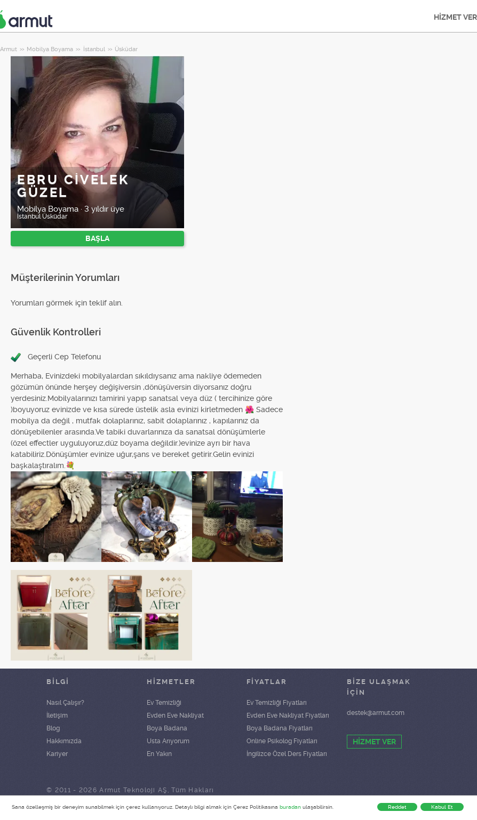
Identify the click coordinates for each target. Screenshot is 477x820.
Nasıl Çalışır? (65, 702)
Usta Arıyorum (168, 741)
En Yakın (159, 754)
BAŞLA (97, 238)
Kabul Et (442, 807)
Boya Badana (167, 728)
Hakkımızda (64, 741)
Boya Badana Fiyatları (280, 728)
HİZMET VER (374, 741)
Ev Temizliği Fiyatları (277, 702)
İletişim (57, 715)
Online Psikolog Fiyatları (282, 741)
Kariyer (57, 754)
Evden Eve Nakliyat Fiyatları (288, 715)
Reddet (397, 807)
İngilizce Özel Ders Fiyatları (287, 754)
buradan (290, 807)
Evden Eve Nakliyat (175, 715)
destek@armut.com (375, 713)
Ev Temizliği (164, 702)
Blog (53, 728)
